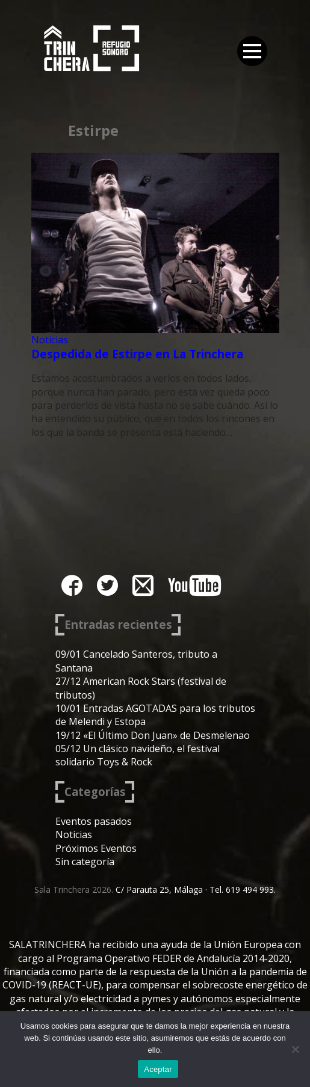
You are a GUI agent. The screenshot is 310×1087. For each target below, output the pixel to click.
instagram (142, 585)
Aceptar (158, 1069)
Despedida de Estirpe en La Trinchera (137, 353)
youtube (194, 585)
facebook (71, 585)
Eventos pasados (93, 821)
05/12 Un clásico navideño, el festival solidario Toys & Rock (137, 755)
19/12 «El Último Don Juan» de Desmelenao (152, 735)
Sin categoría (84, 861)
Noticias (49, 339)
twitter (107, 585)
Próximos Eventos (96, 848)
